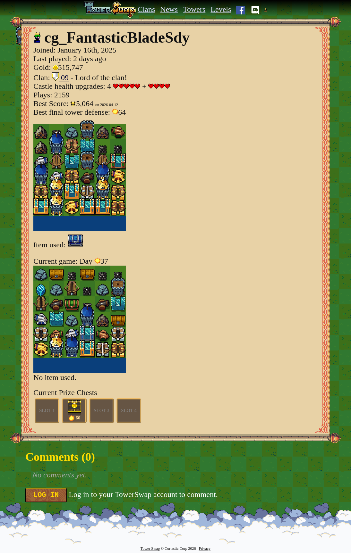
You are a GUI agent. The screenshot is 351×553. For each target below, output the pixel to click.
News (169, 9)
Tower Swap (150, 548)
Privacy (204, 548)
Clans (146, 9)
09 (60, 77)
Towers (194, 9)
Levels (220, 9)
